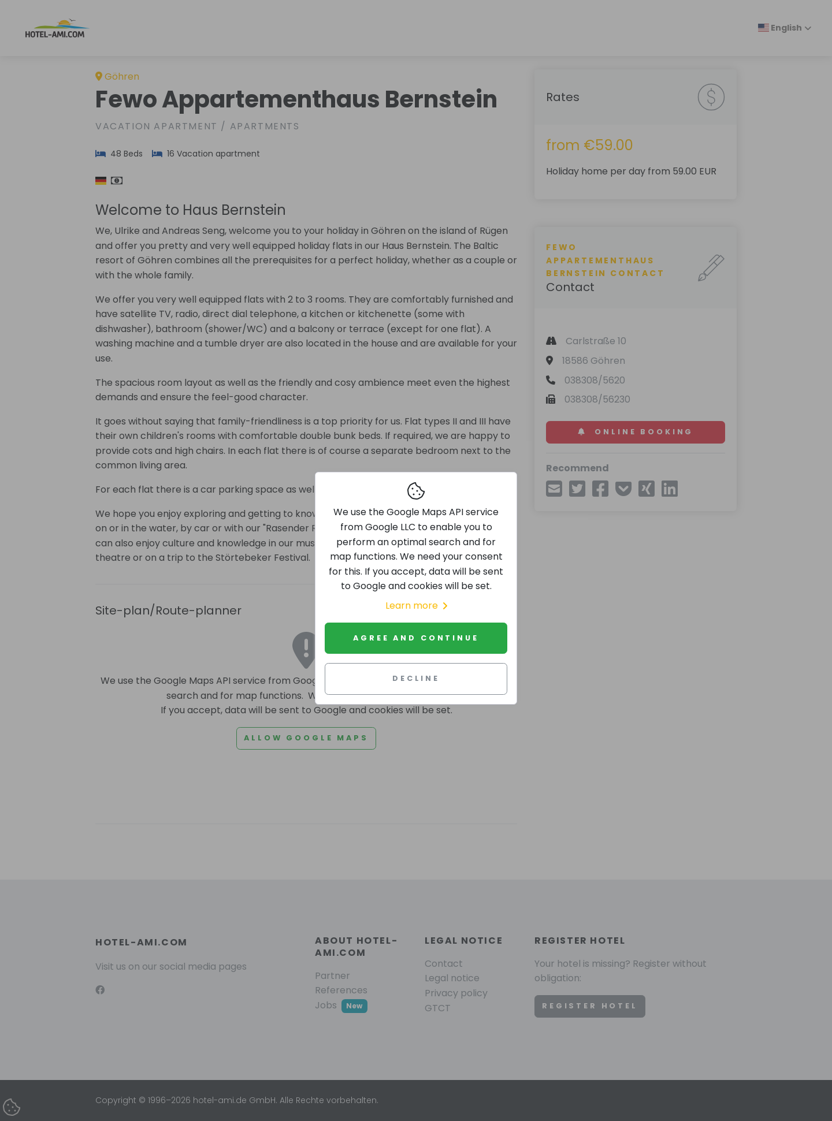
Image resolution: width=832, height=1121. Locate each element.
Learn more (416, 605)
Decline (416, 678)
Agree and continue (415, 638)
